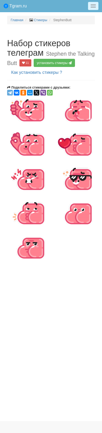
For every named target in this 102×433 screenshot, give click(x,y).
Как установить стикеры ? (36, 72)
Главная (17, 20)
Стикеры (40, 20)
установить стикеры (55, 63)
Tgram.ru (15, 6)
